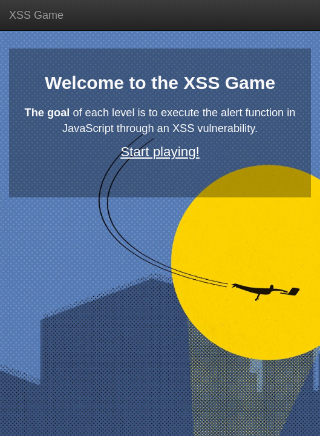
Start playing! (160, 151)
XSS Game (36, 15)
